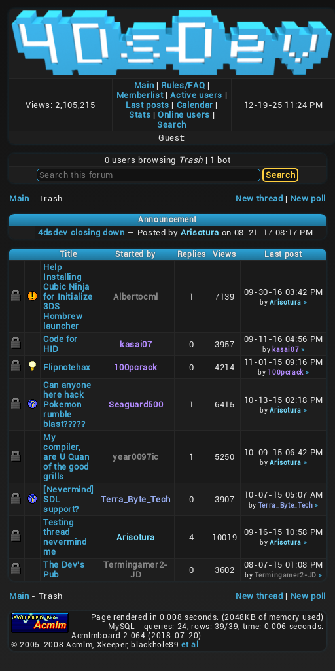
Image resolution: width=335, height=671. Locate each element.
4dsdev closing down (81, 232)
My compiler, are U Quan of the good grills (66, 456)
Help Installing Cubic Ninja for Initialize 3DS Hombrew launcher (68, 296)
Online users (184, 115)
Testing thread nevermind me (65, 537)
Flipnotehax (67, 367)
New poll (308, 198)
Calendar (195, 105)
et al (189, 644)
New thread (259, 198)
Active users (196, 95)
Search (171, 124)
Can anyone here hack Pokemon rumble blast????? (67, 404)
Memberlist (140, 95)
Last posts (147, 105)
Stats (139, 115)
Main (144, 85)
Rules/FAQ (183, 85)
